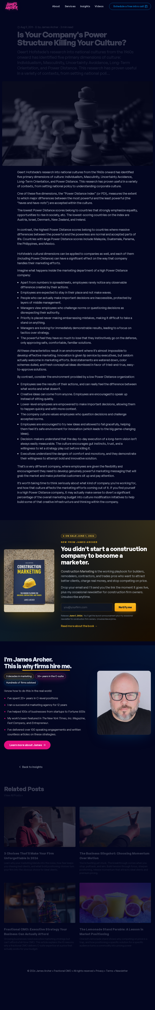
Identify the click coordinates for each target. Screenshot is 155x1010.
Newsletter (121, 970)
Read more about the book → (79, 626)
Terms (109, 970)
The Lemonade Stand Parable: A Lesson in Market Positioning (111, 930)
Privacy (100, 970)
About (56, 6)
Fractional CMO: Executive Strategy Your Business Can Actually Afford (35, 930)
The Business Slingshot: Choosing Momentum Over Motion (114, 854)
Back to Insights (30, 767)
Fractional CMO (62, 970)
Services (70, 6)
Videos (99, 6)
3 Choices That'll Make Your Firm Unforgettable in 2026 (29, 854)
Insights (85, 6)
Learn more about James (28, 745)
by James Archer (48, 25)
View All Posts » (13, 793)
